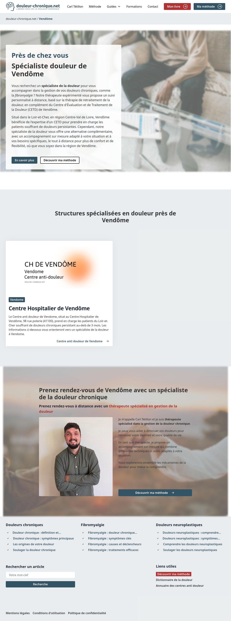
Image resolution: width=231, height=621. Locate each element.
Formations (134, 6)
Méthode (95, 6)
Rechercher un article (25, 566)
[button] (113, 6)
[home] (33, 6)
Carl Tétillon (75, 6)
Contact (153, 6)
